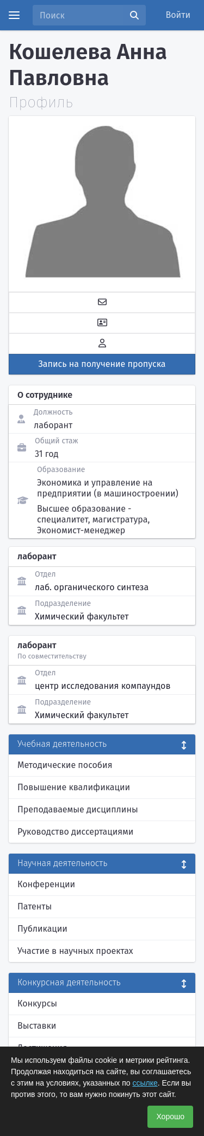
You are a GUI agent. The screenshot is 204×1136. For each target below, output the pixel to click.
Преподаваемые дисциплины (77, 809)
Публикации (42, 929)
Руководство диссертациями (75, 832)
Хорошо (170, 1116)
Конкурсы (37, 1003)
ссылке (144, 1083)
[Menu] (14, 15)
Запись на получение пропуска (102, 364)
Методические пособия (65, 765)
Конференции (46, 884)
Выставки (36, 1026)
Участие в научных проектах (75, 951)
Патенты (34, 906)
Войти (178, 15)
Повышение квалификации (73, 787)
